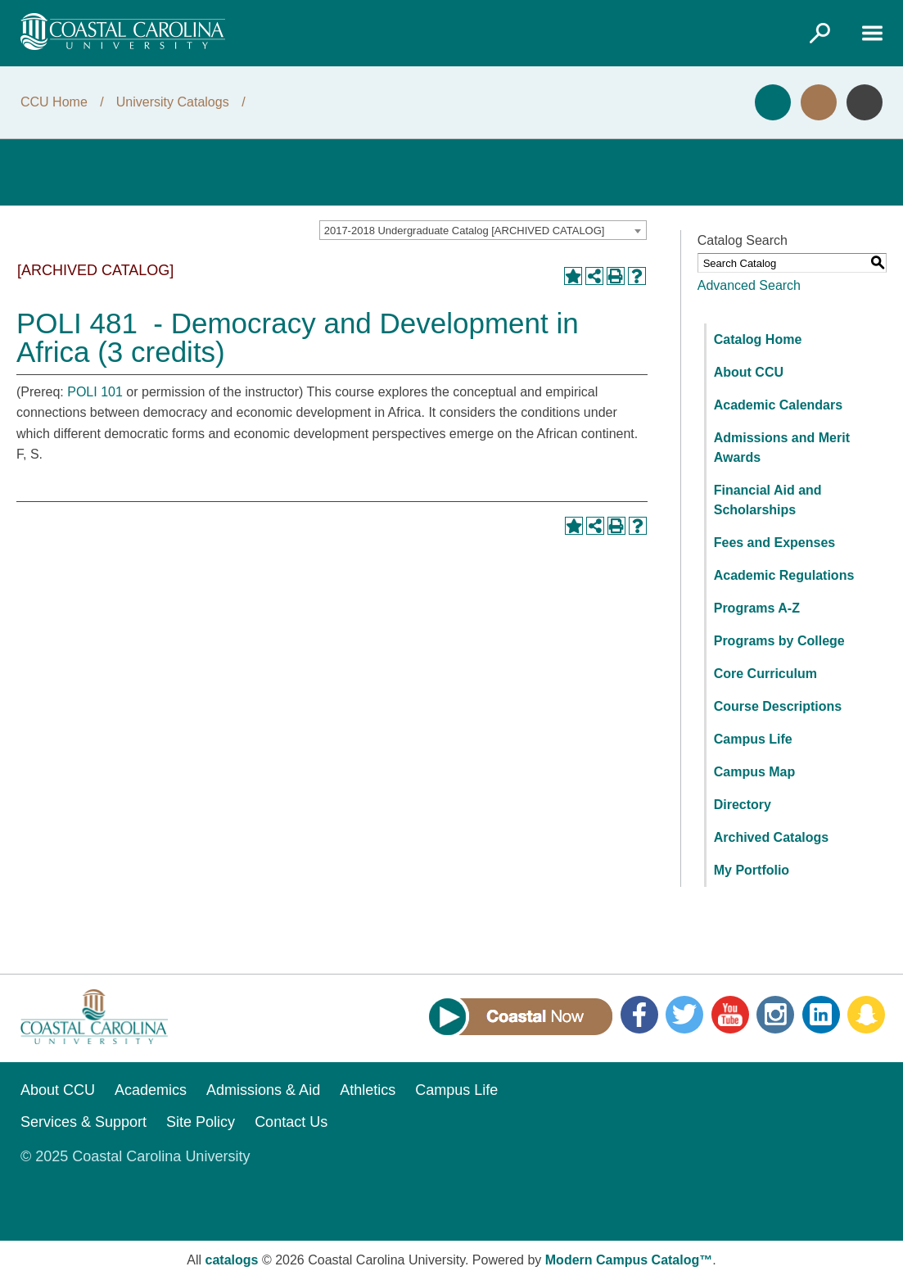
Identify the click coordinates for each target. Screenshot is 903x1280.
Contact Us (291, 1122)
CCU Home (54, 102)
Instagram (775, 1014)
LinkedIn (821, 1014)
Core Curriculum (765, 674)
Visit (818, 102)
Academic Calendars (778, 405)
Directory (742, 805)
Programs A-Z (757, 608)
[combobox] (483, 230)
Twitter (684, 1014)
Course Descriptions (778, 706)
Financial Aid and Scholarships (768, 500)
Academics (151, 1090)
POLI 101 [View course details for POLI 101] (95, 392)
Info (864, 102)
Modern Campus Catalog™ (628, 1260)
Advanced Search (749, 285)
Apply (772, 102)
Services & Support (83, 1122)
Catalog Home (758, 339)
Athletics (367, 1090)
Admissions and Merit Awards (782, 447)
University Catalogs (172, 102)
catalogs (232, 1260)
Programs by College (779, 641)
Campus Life (753, 739)
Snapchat (866, 1014)
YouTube (730, 1014)
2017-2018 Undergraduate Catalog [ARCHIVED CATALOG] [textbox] (464, 230)
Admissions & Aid (263, 1090)
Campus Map (755, 772)
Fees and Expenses (775, 543)
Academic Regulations (784, 575)
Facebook (639, 1014)
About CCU (748, 372)
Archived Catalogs (771, 837)
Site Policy (200, 1122)
